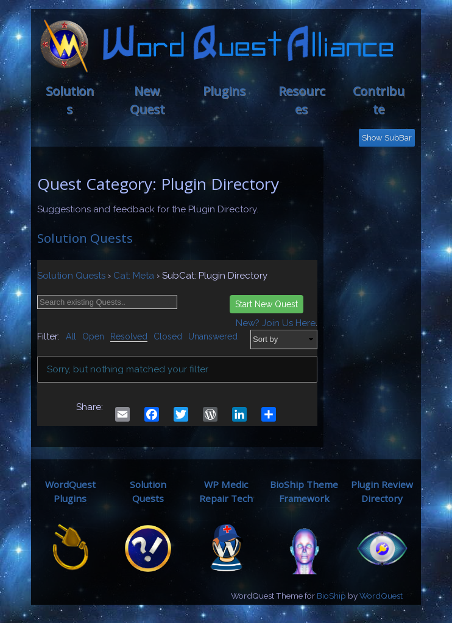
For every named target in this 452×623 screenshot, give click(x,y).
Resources (301, 100)
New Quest (147, 100)
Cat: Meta (133, 275)
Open (93, 336)
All (71, 336)
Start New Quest (266, 304)
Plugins (224, 91)
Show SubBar (387, 137)
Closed (168, 336)
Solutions (70, 100)
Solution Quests (85, 237)
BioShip (331, 595)
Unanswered (213, 336)
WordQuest (381, 595)
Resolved (128, 336)
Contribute (378, 100)
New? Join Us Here (276, 323)
